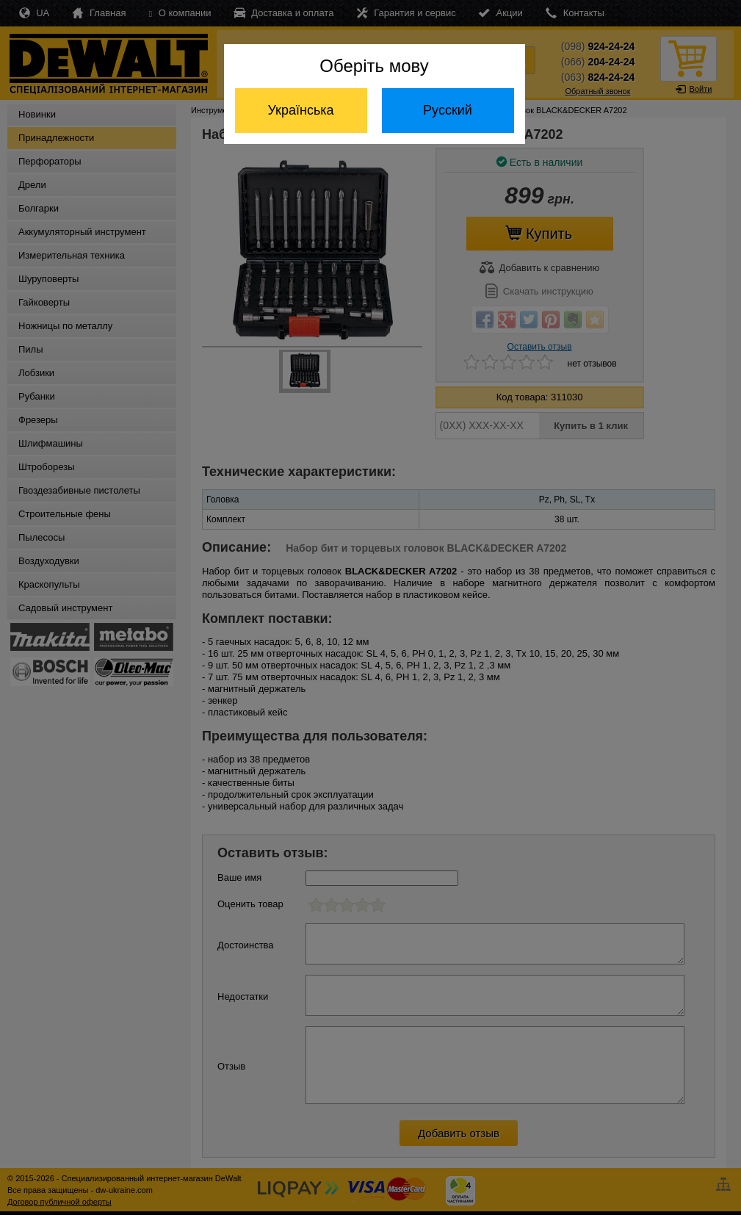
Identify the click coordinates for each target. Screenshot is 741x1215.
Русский (447, 110)
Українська (300, 110)
